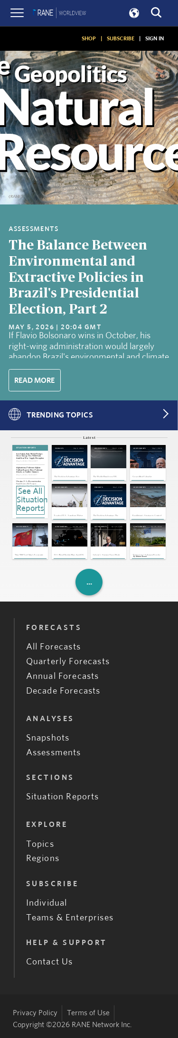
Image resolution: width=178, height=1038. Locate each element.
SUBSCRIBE (120, 38)
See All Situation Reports (31, 500)
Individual (46, 903)
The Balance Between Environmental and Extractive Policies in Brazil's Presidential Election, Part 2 (78, 277)
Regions (42, 858)
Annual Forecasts (62, 676)
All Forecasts (53, 646)
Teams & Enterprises (69, 917)
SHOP (89, 38)
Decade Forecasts (63, 690)
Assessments (53, 752)
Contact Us (49, 961)
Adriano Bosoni (141, 556)
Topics (40, 844)
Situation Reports (62, 796)
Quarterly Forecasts (68, 661)
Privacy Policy (35, 1013)
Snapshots (48, 737)
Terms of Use (88, 1013)
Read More (34, 380)
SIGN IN (154, 38)
